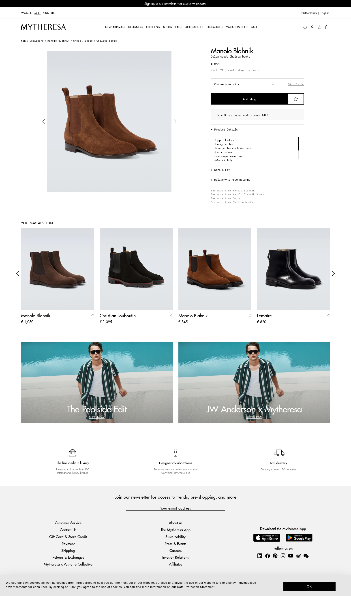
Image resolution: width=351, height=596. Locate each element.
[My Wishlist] (319, 27)
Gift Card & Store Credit (68, 536)
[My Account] (312, 27)
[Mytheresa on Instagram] (283, 556)
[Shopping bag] (327, 27)
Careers (175, 550)
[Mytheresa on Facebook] (267, 556)
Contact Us (68, 529)
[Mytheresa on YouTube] (290, 556)
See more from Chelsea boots (232, 202)
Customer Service (68, 522)
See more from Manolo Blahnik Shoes (237, 194)
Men (37, 13)
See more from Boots (226, 198)
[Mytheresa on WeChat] (306, 556)
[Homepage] (43, 27)
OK (309, 586)
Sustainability (175, 536)
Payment (68, 543)
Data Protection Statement (195, 587)
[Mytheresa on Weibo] (298, 556)
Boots (89, 40)
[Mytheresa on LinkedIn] (259, 556)
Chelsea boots (106, 40)
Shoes (77, 40)
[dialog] (175, 585)
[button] (44, 121)
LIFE (53, 13)
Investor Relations (175, 557)
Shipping (68, 550)
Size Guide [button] (296, 84)
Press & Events (175, 543)
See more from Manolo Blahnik (233, 190)
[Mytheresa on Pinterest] (275, 556)
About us (175, 522)
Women (26, 13)
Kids (46, 13)
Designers (37, 40)
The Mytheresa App (175, 529)
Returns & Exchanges (68, 557)
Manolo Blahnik (58, 40)
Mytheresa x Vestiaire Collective (68, 564)
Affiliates (175, 564)
